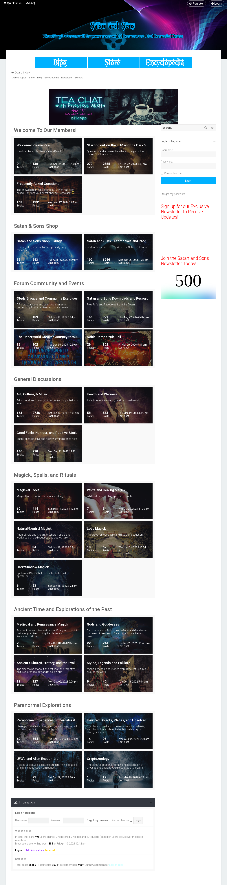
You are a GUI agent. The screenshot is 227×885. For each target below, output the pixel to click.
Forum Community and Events (49, 283)
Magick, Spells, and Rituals (45, 475)
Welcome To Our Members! (45, 130)
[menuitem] (30, 3)
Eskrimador (116, 864)
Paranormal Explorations (42, 705)
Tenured (50, 850)
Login (18, 812)
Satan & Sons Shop (36, 226)
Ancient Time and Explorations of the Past (63, 609)
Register (30, 812)
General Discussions (37, 379)
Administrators (34, 850)
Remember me (122, 820)
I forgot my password (98, 820)
